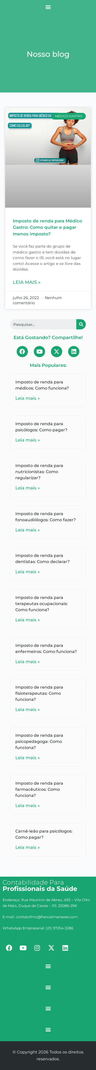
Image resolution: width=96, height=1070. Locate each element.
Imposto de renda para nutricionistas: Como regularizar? (39, 471)
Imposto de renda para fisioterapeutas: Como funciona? (39, 693)
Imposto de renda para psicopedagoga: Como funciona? (39, 741)
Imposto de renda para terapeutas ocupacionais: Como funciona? (41, 603)
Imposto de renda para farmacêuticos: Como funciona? (39, 789)
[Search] (81, 324)
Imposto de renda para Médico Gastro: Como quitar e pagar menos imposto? (47, 227)
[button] (48, 7)
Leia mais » (26, 282)
